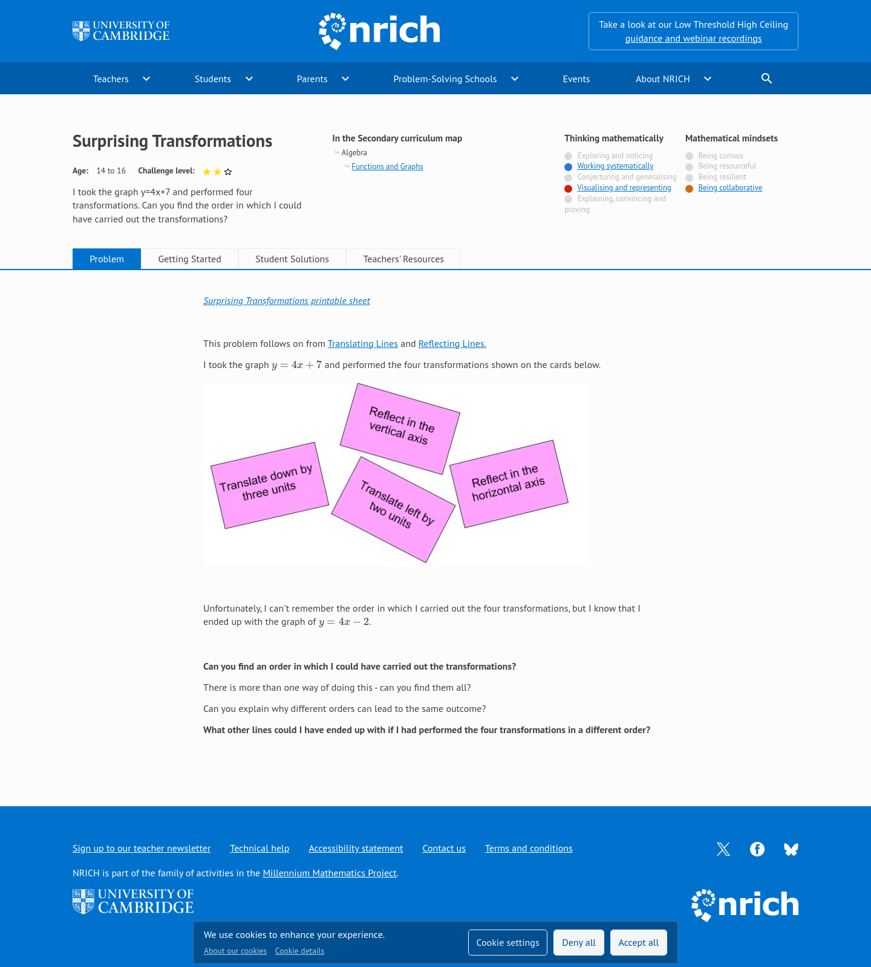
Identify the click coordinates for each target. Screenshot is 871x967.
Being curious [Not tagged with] (721, 155)
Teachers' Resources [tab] (403, 259)
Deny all (579, 942)
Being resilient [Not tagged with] (722, 177)
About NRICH (663, 79)
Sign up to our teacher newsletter (141, 848)
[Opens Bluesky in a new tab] (791, 848)
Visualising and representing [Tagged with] (624, 188)
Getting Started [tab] (189, 259)
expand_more (146, 78)
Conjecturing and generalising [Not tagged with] (627, 177)
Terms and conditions (529, 848)
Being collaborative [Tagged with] (731, 188)
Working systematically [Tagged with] (616, 166)
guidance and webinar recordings (693, 38)
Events (576, 79)
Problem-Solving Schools (445, 79)
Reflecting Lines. (452, 343)
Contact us (444, 848)
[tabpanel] (435, 526)
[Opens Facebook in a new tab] (757, 848)
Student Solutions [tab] (292, 259)
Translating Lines (363, 343)
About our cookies (235, 950)
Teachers (111, 79)
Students (213, 79)
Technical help (259, 848)
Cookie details (299, 950)
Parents (312, 79)
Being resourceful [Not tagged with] (728, 166)
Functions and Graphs (387, 166)
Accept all (639, 942)
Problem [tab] (107, 259)
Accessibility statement (355, 848)
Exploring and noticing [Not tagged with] (615, 155)
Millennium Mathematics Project (329, 873)
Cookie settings (507, 942)
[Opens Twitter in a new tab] (723, 848)
